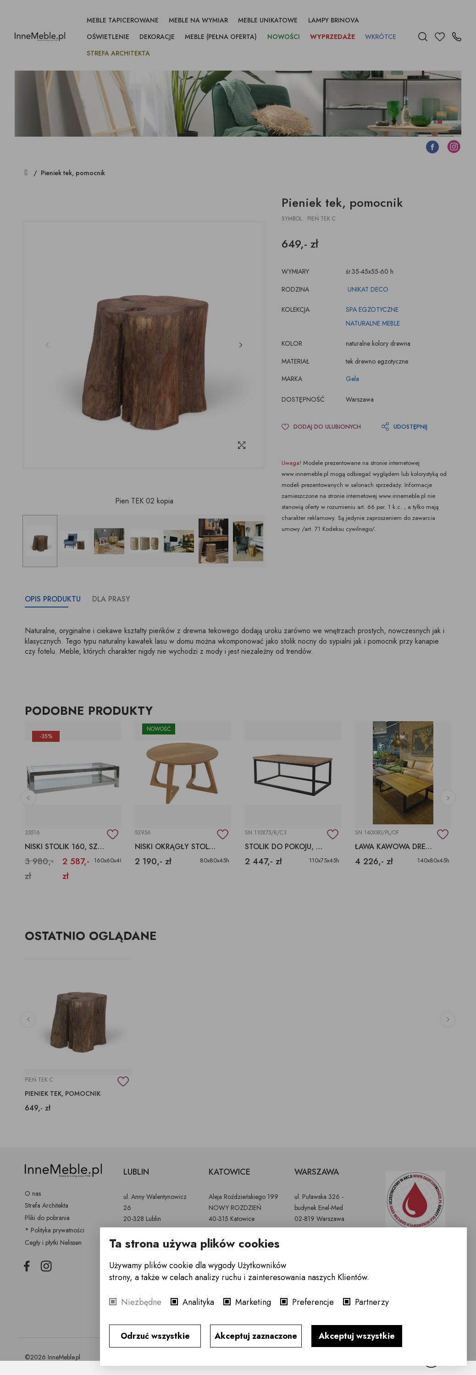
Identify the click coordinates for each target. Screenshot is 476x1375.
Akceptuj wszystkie (357, 1336)
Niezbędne (141, 1302)
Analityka (198, 1302)
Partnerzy (372, 1302)
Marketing (253, 1302)
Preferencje (313, 1302)
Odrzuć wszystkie (155, 1336)
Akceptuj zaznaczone (256, 1336)
